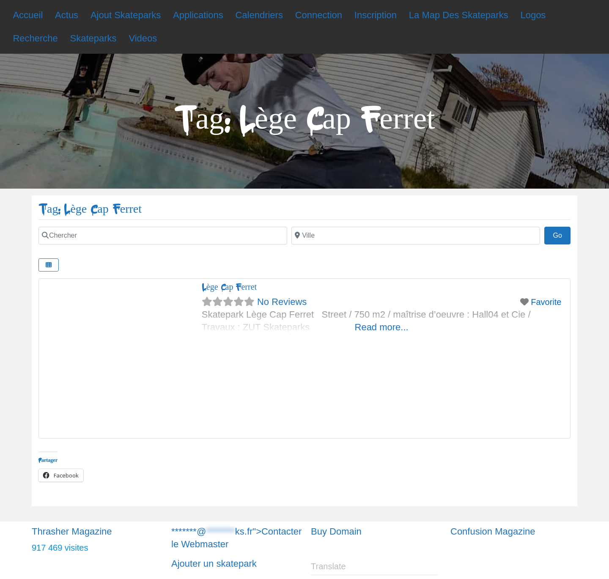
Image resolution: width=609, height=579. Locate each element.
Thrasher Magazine (72, 531)
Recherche (35, 38)
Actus (66, 15)
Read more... (382, 327)
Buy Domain (336, 531)
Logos (533, 15)
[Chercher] (162, 235)
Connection (318, 15)
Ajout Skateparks (126, 15)
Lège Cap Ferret (229, 287)
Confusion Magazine (492, 531)
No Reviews (282, 301)
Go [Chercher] (562, 234)
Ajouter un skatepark (214, 563)
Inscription (375, 15)
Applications (198, 15)
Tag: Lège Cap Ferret (90, 209)
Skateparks (93, 38)
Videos (143, 38)
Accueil (28, 15)
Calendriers (259, 15)
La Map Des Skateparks (458, 15)
